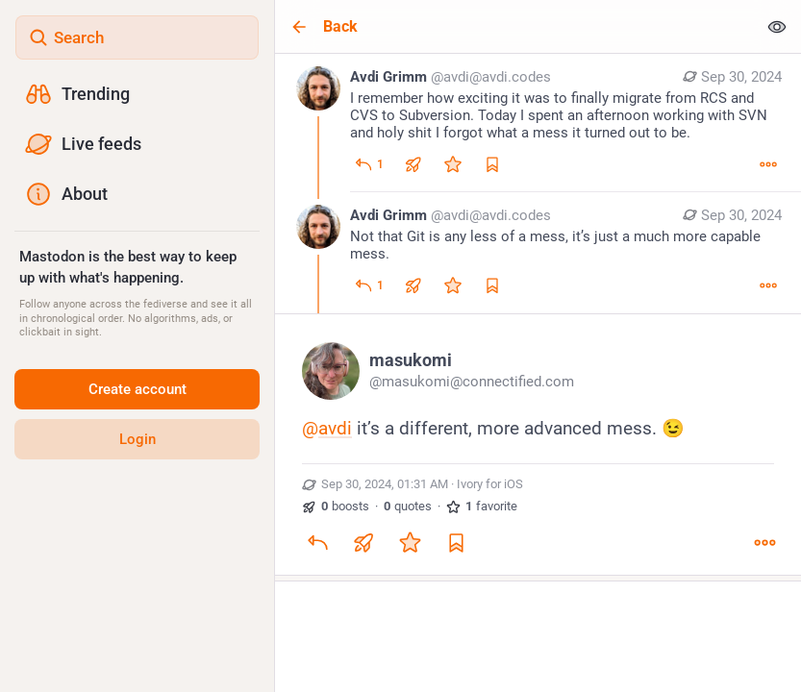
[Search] (137, 37)
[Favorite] (453, 164)
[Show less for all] (777, 26)
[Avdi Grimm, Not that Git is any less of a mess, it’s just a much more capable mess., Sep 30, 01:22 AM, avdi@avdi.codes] (538, 252)
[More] (768, 164)
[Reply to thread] (369, 285)
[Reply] (369, 164)
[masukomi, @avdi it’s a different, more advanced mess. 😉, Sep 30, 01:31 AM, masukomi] (538, 447)
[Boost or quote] (413, 164)
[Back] (516, 26)
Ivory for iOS (490, 484)
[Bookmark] (456, 542)
